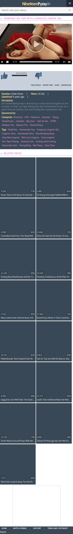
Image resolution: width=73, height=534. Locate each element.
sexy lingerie (47, 137)
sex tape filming (10, 141)
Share (57, 85)
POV (27, 117)
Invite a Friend (19, 528)
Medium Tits (8, 124)
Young (55, 117)
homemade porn (26, 133)
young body (25, 145)
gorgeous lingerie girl (48, 129)
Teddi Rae (12, 129)
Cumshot (20, 121)
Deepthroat (8, 121)
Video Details (36, 85)
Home (4, 528)
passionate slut (9, 145)
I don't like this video (38, 76)
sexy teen (50, 145)
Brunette (18, 117)
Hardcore (35, 117)
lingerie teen (8, 133)
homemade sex (27, 129)
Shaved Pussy (36, 124)
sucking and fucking (46, 141)
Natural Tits (22, 124)
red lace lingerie (30, 137)
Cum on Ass (42, 121)
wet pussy (37, 145)
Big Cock (30, 121)
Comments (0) (66, 85)
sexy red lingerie (10, 137)
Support (37, 528)
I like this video (4, 76)
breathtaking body (45, 133)
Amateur (46, 117)
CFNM (53, 121)
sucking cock (27, 141)
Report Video (48, 85)
